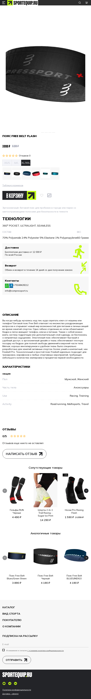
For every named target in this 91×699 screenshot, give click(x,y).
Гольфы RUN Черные (17, 511)
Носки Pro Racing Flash (74, 511)
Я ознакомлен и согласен (33, 650)
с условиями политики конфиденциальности (45, 651)
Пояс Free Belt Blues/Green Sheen (17, 577)
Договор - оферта (10, 694)
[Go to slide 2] (42, 132)
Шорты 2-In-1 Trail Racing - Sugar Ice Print (45, 513)
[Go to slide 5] (53, 132)
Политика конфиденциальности (16, 690)
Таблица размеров (12, 185)
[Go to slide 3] (46, 132)
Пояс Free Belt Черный (45, 577)
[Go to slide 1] (38, 132)
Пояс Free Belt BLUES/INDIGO (74, 577)
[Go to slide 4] (49, 132)
